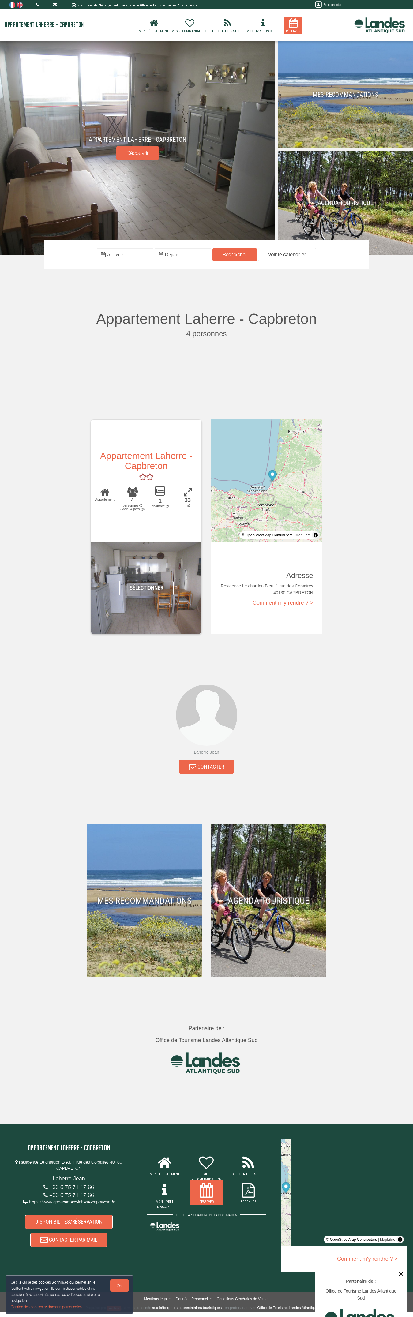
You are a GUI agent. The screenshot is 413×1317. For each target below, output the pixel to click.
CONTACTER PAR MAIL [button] (68, 1243)
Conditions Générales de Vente (242, 1303)
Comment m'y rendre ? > (283, 604)
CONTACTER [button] (206, 768)
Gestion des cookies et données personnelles (46, 1306)
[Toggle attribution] (315, 536)
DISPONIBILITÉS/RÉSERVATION (69, 1224)
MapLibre (303, 536)
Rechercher (235, 255)
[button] (287, 255)
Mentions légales (157, 1303)
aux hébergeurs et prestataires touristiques (187, 1312)
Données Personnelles (194, 1303)
